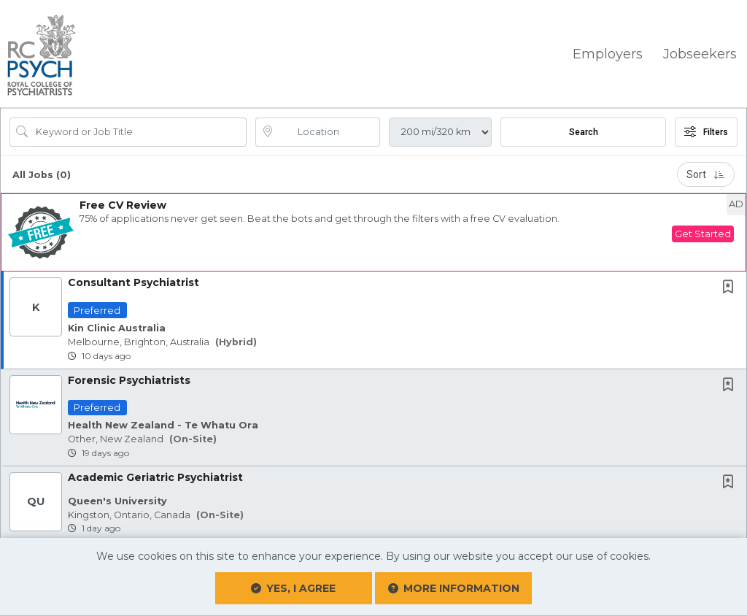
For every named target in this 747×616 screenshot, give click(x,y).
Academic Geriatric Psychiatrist (155, 475)
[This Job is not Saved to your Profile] (730, 287)
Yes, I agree (317, 588)
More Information (430, 582)
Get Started (703, 232)
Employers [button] (608, 53)
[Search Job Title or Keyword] (138, 130)
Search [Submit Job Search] (583, 131)
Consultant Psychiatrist (133, 281)
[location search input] (328, 130)
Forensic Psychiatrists (129, 378)
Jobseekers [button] (700, 53)
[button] (373, 231)
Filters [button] (706, 130)
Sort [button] (705, 173)
